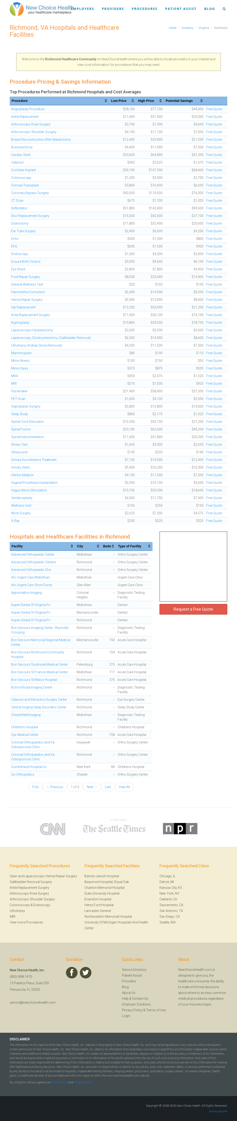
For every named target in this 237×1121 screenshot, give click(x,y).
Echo (15, 239)
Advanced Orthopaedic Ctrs (31, 570)
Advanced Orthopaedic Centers (33, 562)
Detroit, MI (166, 882)
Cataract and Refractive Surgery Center (39, 699)
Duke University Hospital (101, 893)
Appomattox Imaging (26, 592)
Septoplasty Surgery (26, 406)
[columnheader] (59, 101)
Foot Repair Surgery (25, 277)
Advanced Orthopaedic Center (32, 554)
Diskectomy (19, 223)
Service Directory (134, 970)
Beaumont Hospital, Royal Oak (106, 882)
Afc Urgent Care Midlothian (30, 577)
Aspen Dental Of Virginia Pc (30, 605)
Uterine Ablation (22, 475)
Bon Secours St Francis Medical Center (39, 672)
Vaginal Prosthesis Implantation (34, 482)
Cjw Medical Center (24, 735)
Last (108, 787)
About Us (128, 993)
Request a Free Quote (193, 609)
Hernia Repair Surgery (27, 300)
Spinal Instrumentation (27, 437)
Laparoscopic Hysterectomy (32, 330)
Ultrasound (19, 452)
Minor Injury (19, 368)
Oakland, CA (168, 899)
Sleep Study (19, 414)
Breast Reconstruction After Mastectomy (41, 139)
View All (124, 787)
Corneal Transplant (25, 185)
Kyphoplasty (20, 322)
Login (126, 1016)
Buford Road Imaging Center (31, 687)
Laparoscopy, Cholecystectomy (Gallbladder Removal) (51, 338)
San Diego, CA (169, 916)
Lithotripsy (17, 911)
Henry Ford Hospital (99, 905)
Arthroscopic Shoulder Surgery (33, 132)
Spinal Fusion (21, 429)
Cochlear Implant (23, 170)
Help (125, 998)
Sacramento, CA (171, 905)
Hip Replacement (23, 307)
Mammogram (21, 353)
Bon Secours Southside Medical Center (39, 664)
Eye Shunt (18, 269)
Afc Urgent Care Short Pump (31, 585)
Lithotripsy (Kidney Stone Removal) (36, 345)
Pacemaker (19, 391)
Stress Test (19, 444)
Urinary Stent (20, 467)
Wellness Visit (21, 505)
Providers (113, 8)
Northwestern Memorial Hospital (108, 916)
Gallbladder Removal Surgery (31, 882)
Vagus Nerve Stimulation (29, 490)
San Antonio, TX (171, 911)
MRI (14, 383)
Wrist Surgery (21, 513)
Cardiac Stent (21, 155)
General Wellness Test (27, 284)
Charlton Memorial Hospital (104, 887)
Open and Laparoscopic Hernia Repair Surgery (43, 876)
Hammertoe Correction (28, 292)
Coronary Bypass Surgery (30, 193)
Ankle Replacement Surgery (29, 887)
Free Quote (214, 109)
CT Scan (17, 200)
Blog (209, 8)
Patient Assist (181, 8)
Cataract (17, 162)
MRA (14, 376)
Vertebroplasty (21, 498)
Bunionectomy (22, 147)
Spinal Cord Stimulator (27, 421)
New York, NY (169, 893)
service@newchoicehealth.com (33, 1002)
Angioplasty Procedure (27, 109)
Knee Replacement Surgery (30, 315)
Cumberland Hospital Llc (29, 767)
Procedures (145, 8)
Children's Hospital (24, 727)
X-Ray (15, 521)
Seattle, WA (167, 922)
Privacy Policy (132, 1010)
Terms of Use (156, 1010)
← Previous (54, 787)
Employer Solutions (136, 1004)
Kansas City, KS (170, 887)
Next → (92, 787)
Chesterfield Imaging (26, 715)
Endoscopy (19, 254)
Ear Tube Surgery (23, 231)
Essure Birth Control (25, 261)
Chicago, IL (167, 876)
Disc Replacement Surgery (30, 216)
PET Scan (18, 399)
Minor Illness (20, 360)
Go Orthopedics (22, 774)
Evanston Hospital (97, 899)
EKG (14, 246)
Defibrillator (19, 208)
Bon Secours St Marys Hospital (34, 680)
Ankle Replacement (25, 117)
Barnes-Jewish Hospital (101, 876)
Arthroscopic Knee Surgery (30, 124)
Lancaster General (97, 911)
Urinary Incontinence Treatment (33, 460)
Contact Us (140, 998)
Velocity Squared (218, 1111)
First (35, 787)
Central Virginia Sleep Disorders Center (38, 707)
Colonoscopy (21, 178)
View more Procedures (26, 922)
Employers (82, 8)
